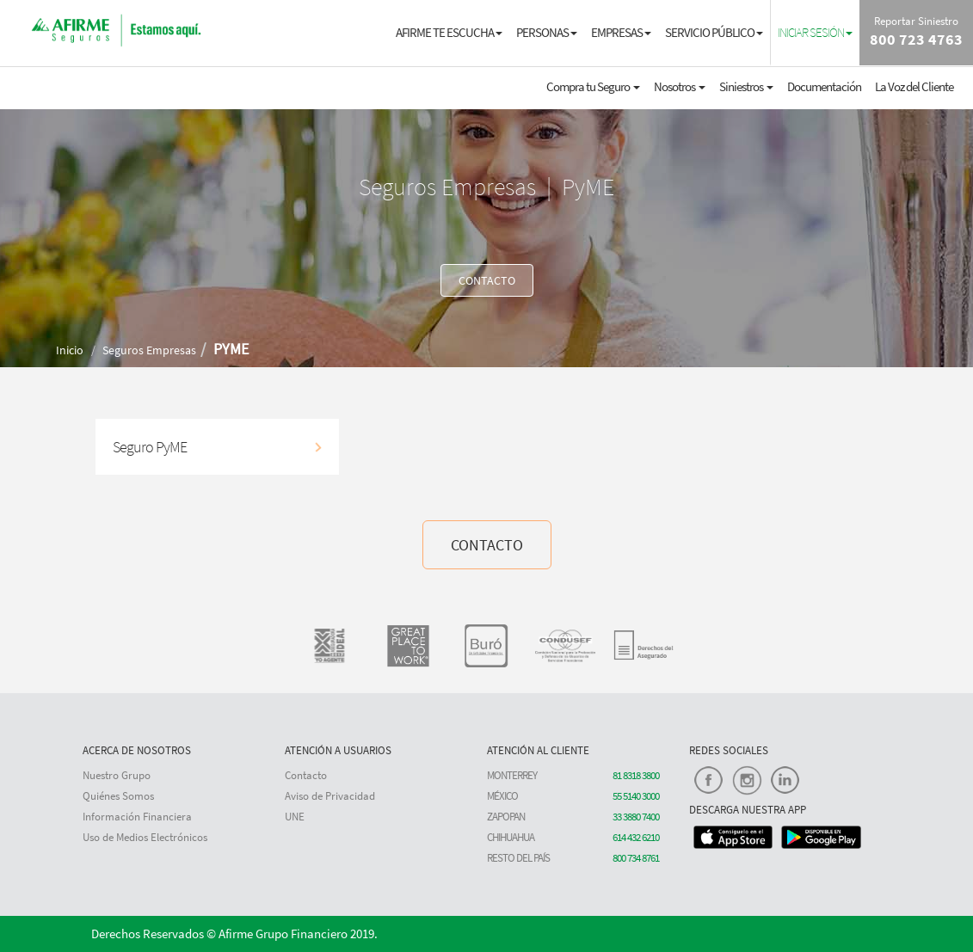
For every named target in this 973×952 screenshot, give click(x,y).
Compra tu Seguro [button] (593, 86)
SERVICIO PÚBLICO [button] (714, 32)
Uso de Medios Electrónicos (145, 837)
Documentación (824, 86)
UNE (295, 816)
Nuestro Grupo (117, 775)
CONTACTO (487, 280)
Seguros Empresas (149, 350)
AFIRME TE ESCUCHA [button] (449, 32)
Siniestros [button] (746, 86)
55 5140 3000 (636, 796)
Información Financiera (137, 816)
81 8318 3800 (636, 775)
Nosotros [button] (679, 86)
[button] (815, 32)
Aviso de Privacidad (330, 796)
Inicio (69, 350)
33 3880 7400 (636, 816)
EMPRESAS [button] (621, 32)
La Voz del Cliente (914, 86)
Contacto (306, 775)
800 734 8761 (636, 858)
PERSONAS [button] (546, 32)
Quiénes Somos (118, 796)
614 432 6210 (636, 837)
